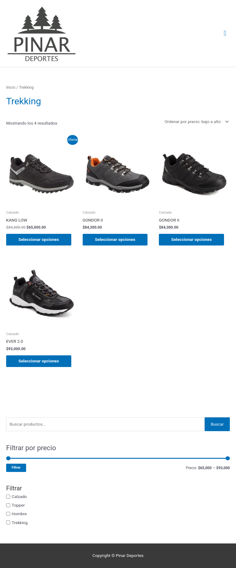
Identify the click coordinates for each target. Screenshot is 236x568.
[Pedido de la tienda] (195, 121)
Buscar (217, 424)
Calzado (19, 496)
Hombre (19, 513)
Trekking (20, 522)
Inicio (10, 87)
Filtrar (16, 467)
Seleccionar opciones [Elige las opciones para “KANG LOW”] (38, 239)
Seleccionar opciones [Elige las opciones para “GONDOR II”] (115, 239)
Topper (18, 505)
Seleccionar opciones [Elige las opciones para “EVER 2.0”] (38, 360)
